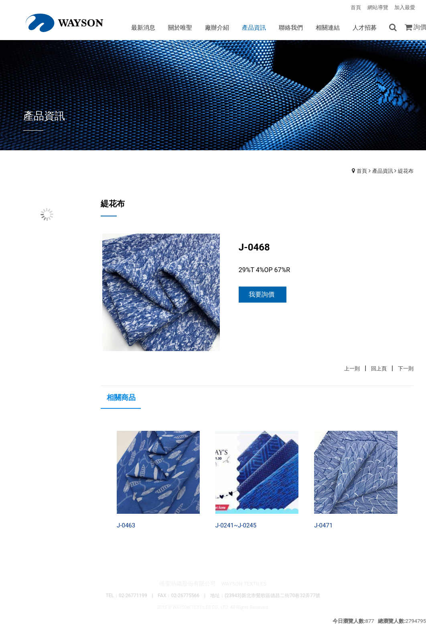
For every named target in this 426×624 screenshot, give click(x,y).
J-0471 (323, 525)
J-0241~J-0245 (236, 525)
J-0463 (126, 525)
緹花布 (406, 171)
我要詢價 (261, 295)
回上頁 (379, 369)
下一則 (406, 369)
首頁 (362, 171)
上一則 (352, 369)
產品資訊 (382, 171)
